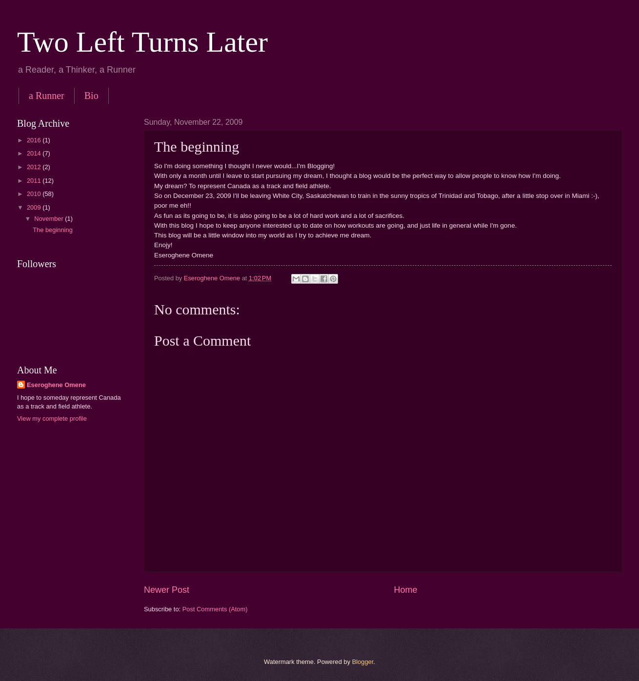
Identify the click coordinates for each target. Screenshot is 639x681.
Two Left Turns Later (142, 42)
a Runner (46, 95)
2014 (34, 153)
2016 (34, 140)
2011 (34, 180)
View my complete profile (52, 418)
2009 (34, 207)
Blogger (363, 661)
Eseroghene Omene (56, 385)
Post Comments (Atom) (215, 609)
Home (406, 590)
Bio (91, 95)
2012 (34, 167)
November (49, 218)
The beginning (53, 229)
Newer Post (166, 590)
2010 (34, 193)
